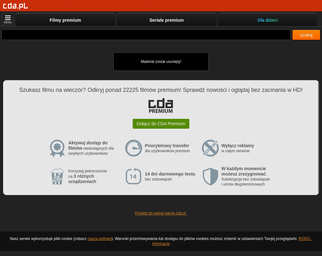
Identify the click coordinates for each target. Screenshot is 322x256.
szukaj (306, 34)
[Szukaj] (146, 35)
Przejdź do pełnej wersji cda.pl (161, 213)
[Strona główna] (15, 6)
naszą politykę (100, 239)
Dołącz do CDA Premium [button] (161, 123)
